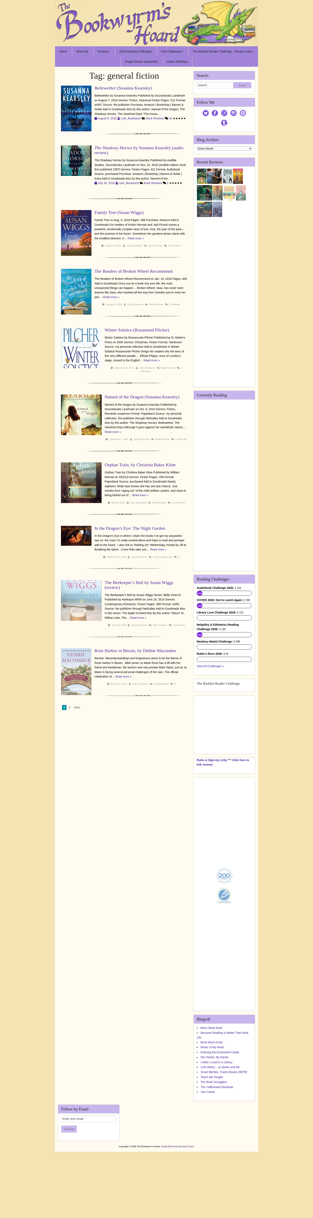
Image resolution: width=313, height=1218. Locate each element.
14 (173, 502)
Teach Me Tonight (212, 1143)
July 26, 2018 (107, 183)
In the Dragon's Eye (163, 557)
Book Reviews (155, 118)
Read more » (136, 238)
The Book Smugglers (214, 1148)
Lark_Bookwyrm (131, 118)
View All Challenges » (210, 732)
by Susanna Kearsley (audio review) (139, 150)
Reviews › (104, 51)
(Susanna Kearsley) (123, 87)
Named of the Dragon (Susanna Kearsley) (142, 396)
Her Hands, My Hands (215, 1123)
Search (242, 85)
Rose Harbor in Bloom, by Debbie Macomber (125, 650)
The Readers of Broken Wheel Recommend (134, 271)
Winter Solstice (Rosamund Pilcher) (137, 329)
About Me (82, 51)
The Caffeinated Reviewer (217, 1153)
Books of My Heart (212, 1113)
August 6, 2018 (108, 118)
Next (77, 703)
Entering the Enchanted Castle (220, 1118)
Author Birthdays (177, 61)
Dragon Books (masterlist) (141, 61)
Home (63, 51)
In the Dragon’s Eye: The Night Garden (130, 528)
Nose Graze (188, 1212)
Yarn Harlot (208, 1158)
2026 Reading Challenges (135, 51)
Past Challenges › (172, 51)
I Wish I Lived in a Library (217, 1128)
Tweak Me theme (169, 1212)
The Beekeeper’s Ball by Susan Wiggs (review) (139, 585)
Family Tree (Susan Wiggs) (119, 212)
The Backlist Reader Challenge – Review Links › (223, 51)
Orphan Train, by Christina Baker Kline (140, 464)
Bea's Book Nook (211, 1094)
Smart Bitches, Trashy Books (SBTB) (224, 1138)
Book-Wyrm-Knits (212, 1108)
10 (170, 118)
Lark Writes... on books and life (220, 1133)
